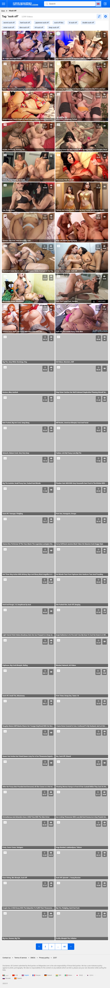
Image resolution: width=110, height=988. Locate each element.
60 (64, 946)
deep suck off (54, 27)
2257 (55, 958)
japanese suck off (42, 23)
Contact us (7, 958)
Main (3, 11)
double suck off (88, 23)
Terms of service (20, 958)
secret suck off (8, 23)
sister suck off (8, 27)
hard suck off (25, 23)
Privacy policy (44, 958)
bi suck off (73, 23)
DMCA (33, 958)
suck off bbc (58, 23)
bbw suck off (24, 27)
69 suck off (39, 27)
